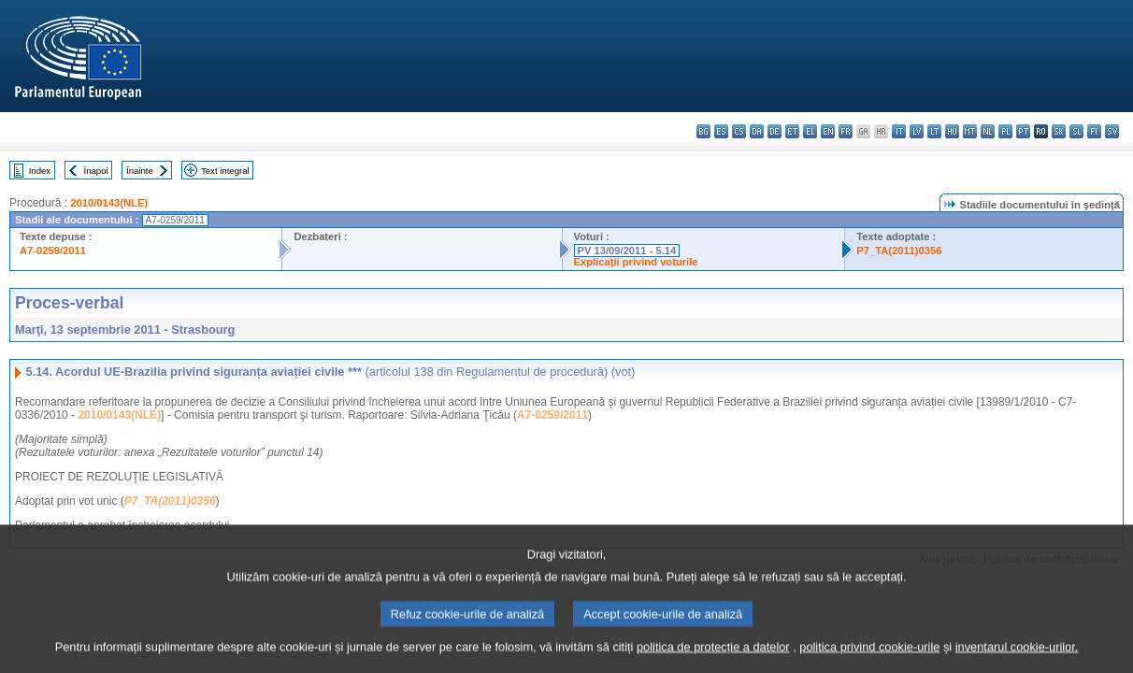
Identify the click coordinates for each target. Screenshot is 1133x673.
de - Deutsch (774, 131)
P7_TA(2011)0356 (898, 250)
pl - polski (1005, 131)
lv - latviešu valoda (917, 131)
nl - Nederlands (988, 131)
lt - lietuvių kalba (934, 131)
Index (39, 170)
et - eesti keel (792, 131)
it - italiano (899, 131)
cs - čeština (739, 131)
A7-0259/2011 (53, 250)
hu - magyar (952, 131)
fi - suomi (1094, 131)
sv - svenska (1112, 131)
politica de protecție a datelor (713, 657)
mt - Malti (970, 131)
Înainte (139, 170)
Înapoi (96, 170)
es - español (721, 131)
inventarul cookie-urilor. (1017, 657)
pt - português (1023, 131)
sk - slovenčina (1059, 131)
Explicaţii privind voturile (636, 261)
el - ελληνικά (810, 131)
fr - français (846, 131)
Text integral (225, 170)
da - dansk (757, 131)
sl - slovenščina (1076, 131)
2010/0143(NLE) (109, 202)
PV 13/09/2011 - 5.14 (627, 250)
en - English (828, 131)
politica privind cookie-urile (869, 657)
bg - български (703, 131)
